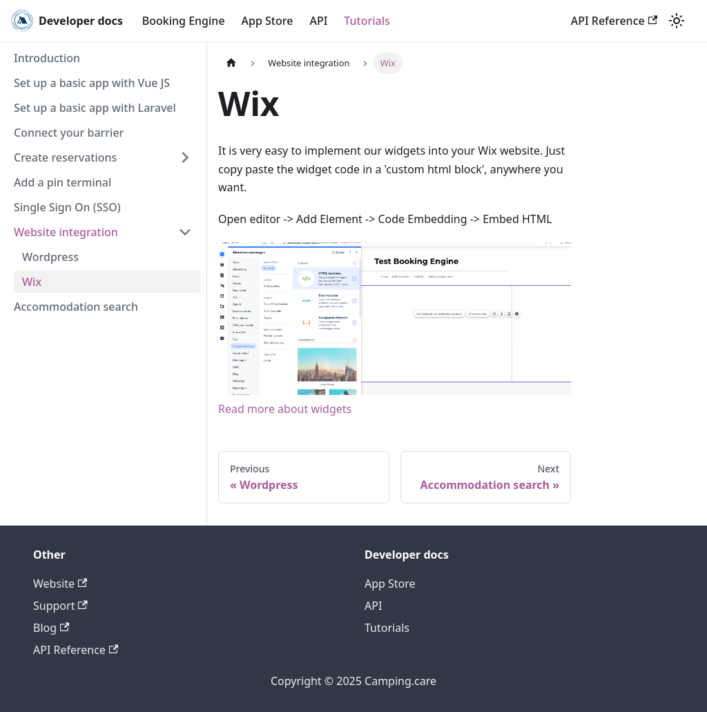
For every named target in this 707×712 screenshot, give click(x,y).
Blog (51, 627)
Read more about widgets (284, 408)
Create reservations (65, 157)
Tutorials (366, 20)
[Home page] (231, 63)
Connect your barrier (69, 132)
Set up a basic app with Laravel (95, 107)
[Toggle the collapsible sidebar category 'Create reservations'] (185, 157)
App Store (267, 20)
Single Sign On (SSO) (67, 207)
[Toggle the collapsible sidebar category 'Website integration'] (185, 232)
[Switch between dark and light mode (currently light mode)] (677, 21)
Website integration (66, 232)
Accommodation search (76, 306)
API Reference (614, 20)
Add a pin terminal (62, 182)
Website (60, 583)
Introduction (47, 58)
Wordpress (50, 256)
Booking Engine (183, 20)
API (318, 20)
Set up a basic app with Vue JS (92, 82)
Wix (31, 281)
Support (60, 605)
